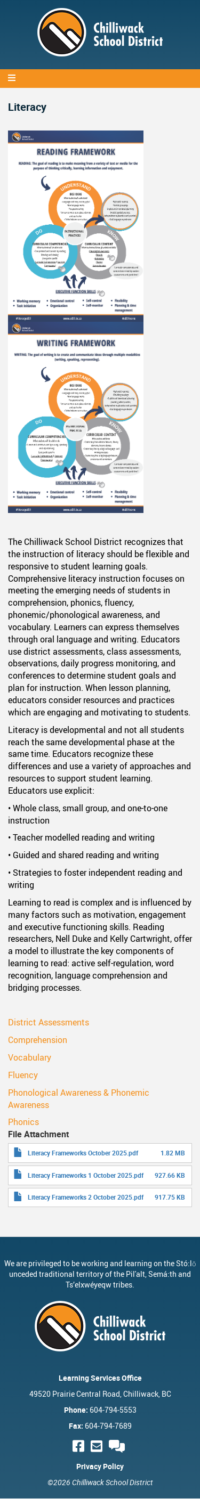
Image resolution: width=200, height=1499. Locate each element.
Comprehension (37, 1040)
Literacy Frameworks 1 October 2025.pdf (85, 1175)
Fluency (23, 1075)
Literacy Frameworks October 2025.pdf (83, 1152)
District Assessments (48, 1022)
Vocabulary (29, 1057)
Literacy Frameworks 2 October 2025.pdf (85, 1197)
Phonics (23, 1122)
